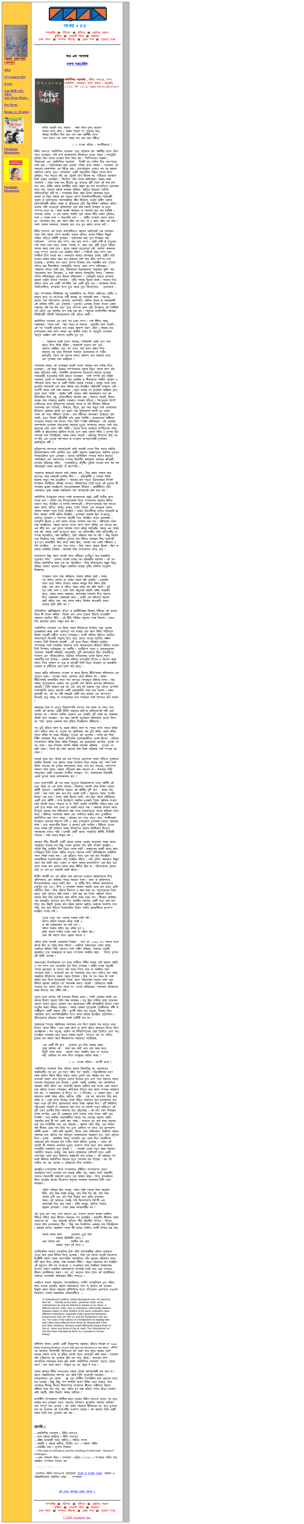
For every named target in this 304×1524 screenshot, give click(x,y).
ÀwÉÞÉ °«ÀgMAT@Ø (77, 64)
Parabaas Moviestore (14, 147)
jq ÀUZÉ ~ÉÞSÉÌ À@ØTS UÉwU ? (77, 1491)
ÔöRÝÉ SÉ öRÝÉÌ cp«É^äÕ (89, 1473)
